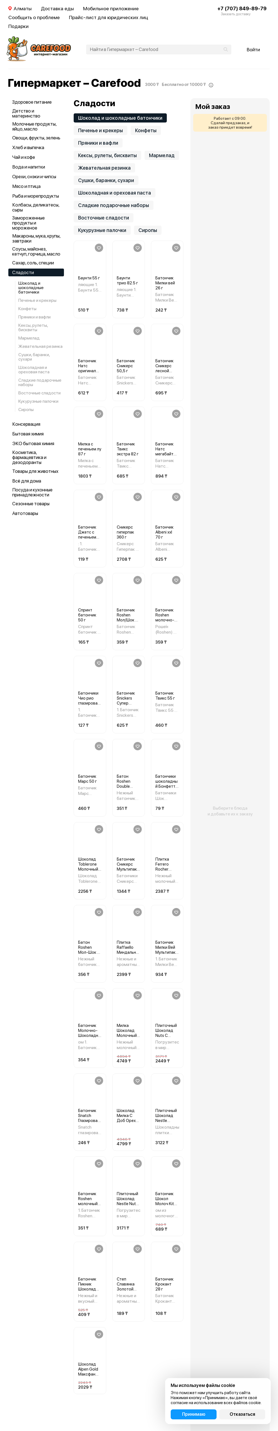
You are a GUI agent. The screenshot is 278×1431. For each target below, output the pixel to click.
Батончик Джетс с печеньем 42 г (87, 535)
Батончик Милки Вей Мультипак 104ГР (165, 950)
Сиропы (26, 409)
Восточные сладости (39, 393)
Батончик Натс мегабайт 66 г (164, 451)
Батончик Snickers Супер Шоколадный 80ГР (128, 703)
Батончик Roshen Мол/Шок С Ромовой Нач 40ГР (127, 620)
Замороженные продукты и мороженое (28, 223)
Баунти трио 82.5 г (127, 280)
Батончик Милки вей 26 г (165, 283)
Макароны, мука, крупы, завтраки (36, 238)
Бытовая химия (28, 434)
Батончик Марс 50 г (87, 779)
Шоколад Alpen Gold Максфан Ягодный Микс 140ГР (89, 1374)
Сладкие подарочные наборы (39, 382)
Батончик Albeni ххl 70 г (164, 532)
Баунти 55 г (89, 278)
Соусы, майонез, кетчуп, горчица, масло (36, 251)
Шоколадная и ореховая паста (33, 369)
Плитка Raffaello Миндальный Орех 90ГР (128, 950)
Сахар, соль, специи (33, 263)
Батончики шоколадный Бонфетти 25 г (166, 784)
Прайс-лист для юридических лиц (108, 17)
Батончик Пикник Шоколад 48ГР (87, 1287)
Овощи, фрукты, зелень (36, 138)
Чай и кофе (23, 157)
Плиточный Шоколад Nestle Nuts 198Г (127, 1201)
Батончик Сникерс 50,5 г (126, 365)
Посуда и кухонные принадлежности (32, 492)
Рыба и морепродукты (35, 196)
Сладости (23, 272)
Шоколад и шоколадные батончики (31, 288)
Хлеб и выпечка (28, 147)
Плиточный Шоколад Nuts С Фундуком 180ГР (166, 1035)
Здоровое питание (32, 102)
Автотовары (25, 513)
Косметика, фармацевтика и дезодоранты (29, 457)
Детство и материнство (26, 113)
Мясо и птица (26, 186)
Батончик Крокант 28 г (164, 1284)
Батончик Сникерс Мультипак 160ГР (127, 867)
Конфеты (27, 308)
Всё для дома (26, 481)
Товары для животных (35, 471)
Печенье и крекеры (37, 300)
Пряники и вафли (34, 317)
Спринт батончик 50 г (87, 615)
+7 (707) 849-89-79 (242, 8)
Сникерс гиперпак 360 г (125, 532)
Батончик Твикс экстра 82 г (127, 449)
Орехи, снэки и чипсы (34, 176)
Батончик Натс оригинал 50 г (87, 368)
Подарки (18, 26)
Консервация (26, 424)
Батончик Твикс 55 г (165, 696)
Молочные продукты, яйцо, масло (34, 126)
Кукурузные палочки (38, 401)
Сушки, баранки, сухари (34, 357)
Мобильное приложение (111, 8)
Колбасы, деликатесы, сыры (35, 207)
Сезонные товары (30, 503)
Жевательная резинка (40, 346)
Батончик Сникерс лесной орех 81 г (164, 368)
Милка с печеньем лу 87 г (89, 449)
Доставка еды (57, 8)
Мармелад (29, 338)
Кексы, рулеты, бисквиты (33, 327)
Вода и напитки (28, 167)
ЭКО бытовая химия (33, 443)
